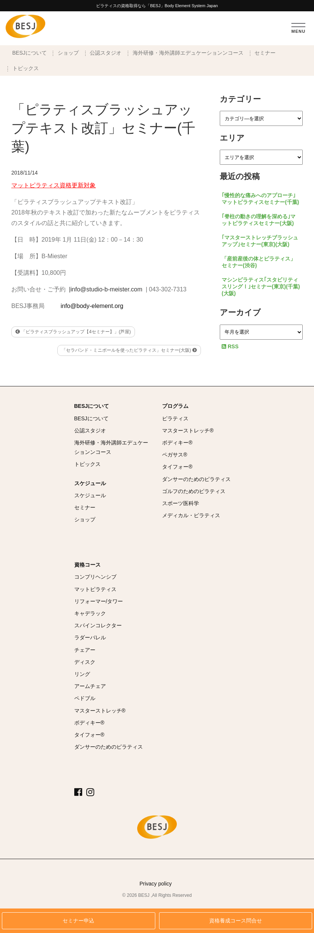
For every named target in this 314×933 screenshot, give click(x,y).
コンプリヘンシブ (95, 577)
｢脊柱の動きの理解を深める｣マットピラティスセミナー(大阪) (259, 219)
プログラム (175, 406)
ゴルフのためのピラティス (193, 491)
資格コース (87, 565)
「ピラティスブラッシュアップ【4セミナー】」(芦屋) (73, 331)
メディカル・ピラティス (191, 515)
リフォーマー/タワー (98, 601)
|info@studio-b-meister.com (105, 289)
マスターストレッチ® (187, 430)
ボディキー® (177, 443)
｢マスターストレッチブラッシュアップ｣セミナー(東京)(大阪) (260, 240)
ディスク (84, 662)
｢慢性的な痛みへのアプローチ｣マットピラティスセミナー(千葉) (260, 198)
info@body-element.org (92, 306)
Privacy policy (155, 884)
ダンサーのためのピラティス (196, 479)
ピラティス (175, 418)
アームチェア (90, 686)
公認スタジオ (105, 53)
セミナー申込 (78, 921)
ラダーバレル (90, 637)
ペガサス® (174, 455)
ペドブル (84, 698)
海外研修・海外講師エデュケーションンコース (188, 53)
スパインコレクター (98, 625)
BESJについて (29, 53)
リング (82, 674)
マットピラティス (95, 589)
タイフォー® (177, 467)
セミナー (265, 53)
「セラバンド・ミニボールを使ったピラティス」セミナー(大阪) (129, 350)
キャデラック (90, 613)
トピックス (25, 68)
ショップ (68, 53)
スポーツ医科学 (180, 503)
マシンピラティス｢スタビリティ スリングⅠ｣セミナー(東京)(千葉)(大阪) (261, 286)
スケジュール (90, 483)
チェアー (84, 650)
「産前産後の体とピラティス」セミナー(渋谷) (259, 262)
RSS (230, 346)
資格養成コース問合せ (235, 921)
